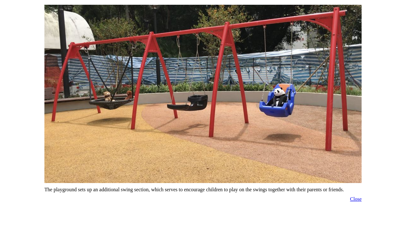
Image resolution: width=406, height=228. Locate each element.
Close (356, 199)
